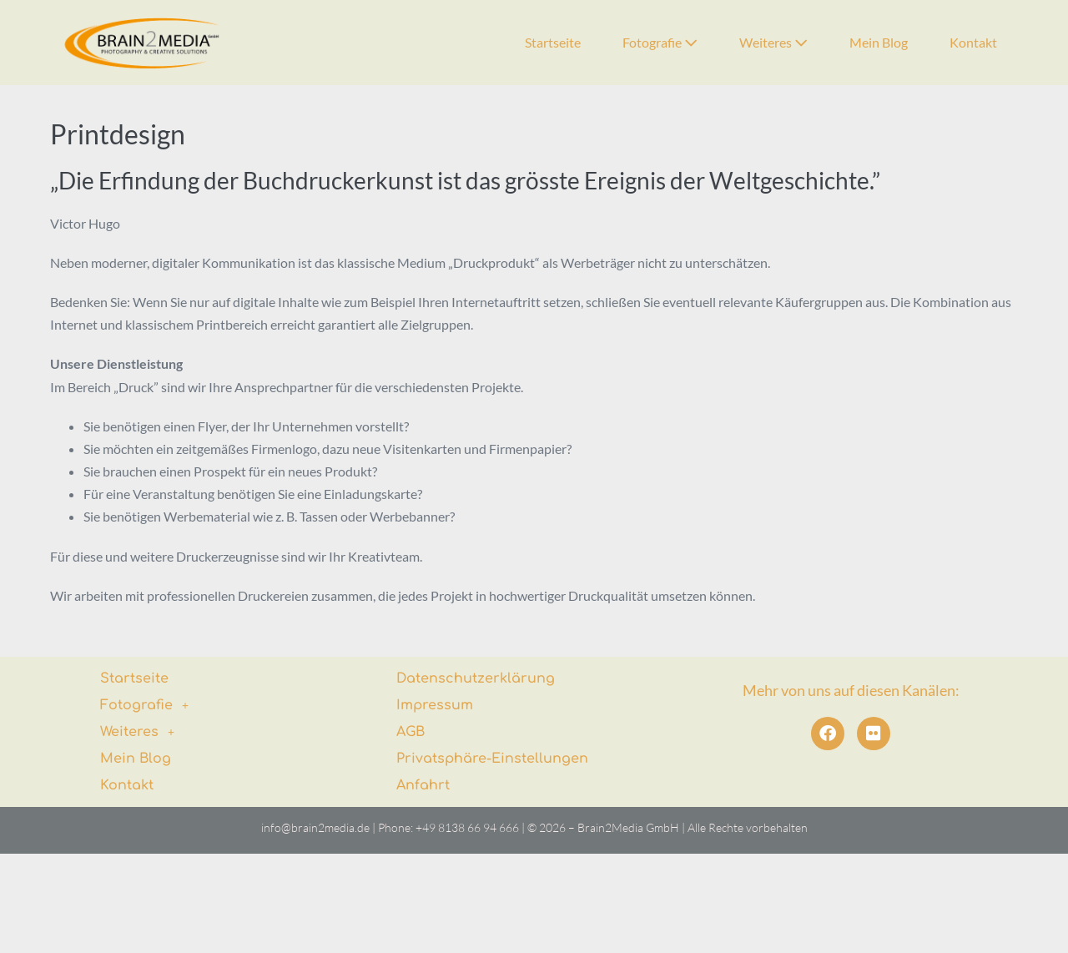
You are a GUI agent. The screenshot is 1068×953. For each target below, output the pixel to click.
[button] (217, 705)
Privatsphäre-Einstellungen (492, 758)
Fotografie (660, 42)
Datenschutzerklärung (475, 678)
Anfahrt (423, 785)
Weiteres (773, 42)
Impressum (434, 705)
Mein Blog (878, 42)
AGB (410, 731)
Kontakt (973, 42)
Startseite (553, 42)
